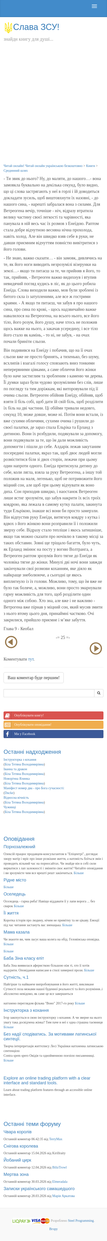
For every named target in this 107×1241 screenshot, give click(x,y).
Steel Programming (81, 1220)
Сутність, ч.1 (16, 977)
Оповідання (19, 839)
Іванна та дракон (15, 769)
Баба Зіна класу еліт (24, 958)
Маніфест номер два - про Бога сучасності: (34, 788)
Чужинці (10, 807)
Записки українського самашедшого (39, 1188)
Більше (79, 873)
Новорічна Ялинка (17, 778)
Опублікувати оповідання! (27, 725)
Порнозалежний (19, 846)
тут (31, 659)
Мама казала (16, 932)
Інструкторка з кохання (20, 759)
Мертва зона (16, 1174)
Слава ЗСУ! (31, 27)
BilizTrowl (59, 1167)
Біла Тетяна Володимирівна (24, 764)
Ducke (9, 793)
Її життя (11, 913)
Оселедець (15, 894)
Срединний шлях (16, 170)
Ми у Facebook (19, 734)
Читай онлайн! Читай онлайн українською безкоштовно (43, 166)
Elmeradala (60, 1181)
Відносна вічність (16, 797)
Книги (90, 166)
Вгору (53, 1229)
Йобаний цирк (17, 1160)
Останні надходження (32, 752)
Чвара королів (18, 1131)
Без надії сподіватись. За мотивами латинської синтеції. (50, 1036)
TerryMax (56, 1139)
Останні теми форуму (32, 1124)
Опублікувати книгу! (24, 715)
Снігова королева (21, 1146)
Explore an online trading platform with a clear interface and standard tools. (47, 1080)
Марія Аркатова (63, 1196)
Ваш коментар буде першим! (34, 677)
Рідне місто (15, 880)
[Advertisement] (53, 107)
